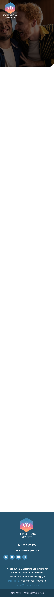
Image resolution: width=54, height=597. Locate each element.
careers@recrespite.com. (27, 585)
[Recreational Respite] (11, 9)
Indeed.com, (14, 581)
